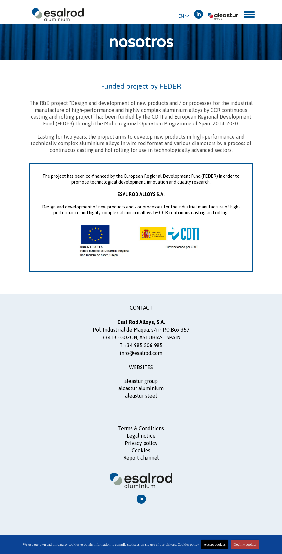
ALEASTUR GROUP (141, 381)
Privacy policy (141, 443)
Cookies (141, 450)
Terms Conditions (141, 428)
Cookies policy (188, 544)
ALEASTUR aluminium (141, 388)
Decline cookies (245, 544)
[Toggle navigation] (249, 14)
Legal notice (141, 436)
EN (184, 16)
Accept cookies (215, 544)
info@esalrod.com (141, 353)
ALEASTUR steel (141, 396)
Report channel (141, 458)
